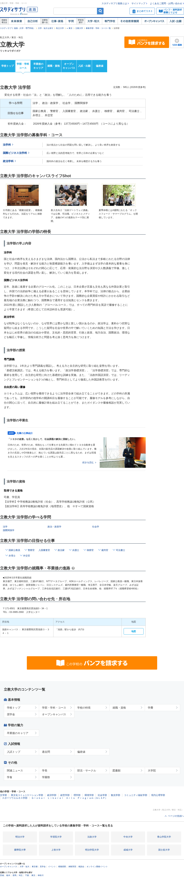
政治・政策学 (54, 526)
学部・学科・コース (54, 707)
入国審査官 (44, 550)
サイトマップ (138, 3)
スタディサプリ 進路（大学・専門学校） (17, 28)
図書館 (117, 770)
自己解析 (32, 21)
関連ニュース (15, 770)
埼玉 (21, 875)
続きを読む (88, 462)
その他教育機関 (130, 21)
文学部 (3, 795)
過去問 (46, 751)
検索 (100, 11)
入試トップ (13, 751)
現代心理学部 (158, 795)
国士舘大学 (164, 849)
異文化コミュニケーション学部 (27, 795)
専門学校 (110, 21)
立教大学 (79, 28)
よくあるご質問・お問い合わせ (166, 3)
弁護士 (75, 550)
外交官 (26, 555)
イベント (52, 866)
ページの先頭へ (176, 816)
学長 (44, 770)
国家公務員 (14, 550)
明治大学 (20, 836)
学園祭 (46, 777)
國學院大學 (20, 849)
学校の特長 (84, 707)
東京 (70, 28)
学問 (71, 21)
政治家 (61, 550)
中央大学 (128, 836)
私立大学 (60, 28)
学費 (150, 707)
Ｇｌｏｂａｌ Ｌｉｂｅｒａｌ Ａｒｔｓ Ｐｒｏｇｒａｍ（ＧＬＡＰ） (69, 798)
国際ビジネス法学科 (15, 153)
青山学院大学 (164, 836)
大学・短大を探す (45, 28)
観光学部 (115, 795)
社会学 (95, 526)
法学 (5, 526)
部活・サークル (86, 770)
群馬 (14, 875)
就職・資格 (53, 65)
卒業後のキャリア (38, 65)
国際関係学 (8, 530)
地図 (133, 631)
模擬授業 (62, 866)
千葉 (27, 875)
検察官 (90, 550)
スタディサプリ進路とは (114, 3)
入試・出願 (175, 21)
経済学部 (51, 795)
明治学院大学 (92, 849)
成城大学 (128, 849)
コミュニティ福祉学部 (135, 795)
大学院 (152, 770)
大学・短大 (93, 21)
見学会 (43, 866)
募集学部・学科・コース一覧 (98, 28)
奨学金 (11, 714)
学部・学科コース (23, 65)
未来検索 (16, 21)
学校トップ (7, 65)
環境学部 (89, 795)
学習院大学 (56, 836)
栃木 (8, 875)
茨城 (2, 875)
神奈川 (41, 875)
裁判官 (104, 550)
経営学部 (65, 795)
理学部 (77, 795)
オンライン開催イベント (97, 866)
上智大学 (56, 849)
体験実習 (72, 866)
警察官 (31, 550)
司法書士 (120, 550)
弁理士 (12, 555)
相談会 (81, 866)
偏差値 (99, 65)
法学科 (7, 144)
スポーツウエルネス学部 (14, 798)
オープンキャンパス (154, 21)
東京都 (35, 866)
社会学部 (102, 795)
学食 (9, 777)
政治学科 (8, 161)
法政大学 (92, 836)
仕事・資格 (57, 21)
